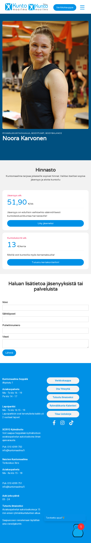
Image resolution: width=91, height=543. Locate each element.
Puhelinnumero (11, 325)
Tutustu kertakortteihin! (45, 262)
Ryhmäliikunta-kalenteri (63, 405)
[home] (16, 6)
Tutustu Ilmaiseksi (63, 397)
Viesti (5, 336)
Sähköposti (8, 313)
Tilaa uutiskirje (63, 414)
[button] (82, 7)
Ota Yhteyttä (63, 389)
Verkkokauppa (64, 7)
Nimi (5, 302)
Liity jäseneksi (45, 223)
